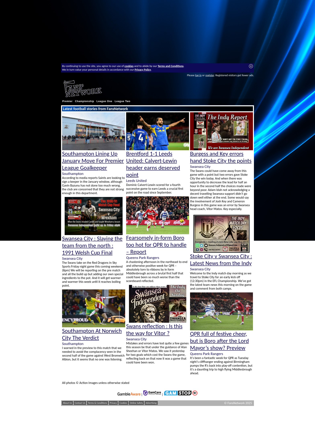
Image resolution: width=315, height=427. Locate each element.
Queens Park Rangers (142, 257)
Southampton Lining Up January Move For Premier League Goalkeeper (93, 160)
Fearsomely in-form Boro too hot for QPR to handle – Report (156, 244)
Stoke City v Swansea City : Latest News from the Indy (221, 260)
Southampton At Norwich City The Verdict (92, 334)
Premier (67, 101)
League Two (122, 101)
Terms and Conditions (171, 66)
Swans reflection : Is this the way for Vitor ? (154, 330)
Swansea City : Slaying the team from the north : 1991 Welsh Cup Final (92, 245)
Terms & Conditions (97, 403)
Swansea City (72, 258)
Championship (84, 101)
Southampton (72, 173)
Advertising (151, 403)
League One (104, 101)
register (209, 75)
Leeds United (136, 180)
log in (198, 75)
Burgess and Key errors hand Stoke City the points (221, 157)
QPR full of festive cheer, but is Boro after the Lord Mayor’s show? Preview (219, 340)
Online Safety (136, 403)
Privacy (113, 403)
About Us (67, 403)
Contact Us (80, 403)
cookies (129, 66)
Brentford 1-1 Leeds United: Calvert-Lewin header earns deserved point (153, 164)
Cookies (123, 403)
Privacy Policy (143, 69)
